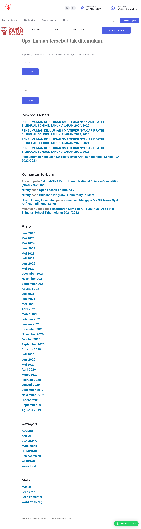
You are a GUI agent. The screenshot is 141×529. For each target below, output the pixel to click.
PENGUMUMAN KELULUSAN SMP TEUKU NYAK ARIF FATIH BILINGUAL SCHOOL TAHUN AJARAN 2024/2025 (63, 123)
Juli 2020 (28, 354)
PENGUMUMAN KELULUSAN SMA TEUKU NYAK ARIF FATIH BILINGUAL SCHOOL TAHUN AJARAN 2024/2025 (63, 132)
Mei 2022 (28, 268)
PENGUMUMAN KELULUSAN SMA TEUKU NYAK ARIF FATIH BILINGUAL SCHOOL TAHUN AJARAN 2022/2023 (63, 150)
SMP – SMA (78, 29)
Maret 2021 (29, 314)
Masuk (26, 487)
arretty (26, 190)
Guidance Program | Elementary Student (66, 195)
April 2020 (29, 369)
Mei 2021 (28, 304)
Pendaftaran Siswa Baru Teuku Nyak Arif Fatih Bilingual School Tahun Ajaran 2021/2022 (68, 210)
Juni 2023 (28, 248)
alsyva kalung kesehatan (39, 200)
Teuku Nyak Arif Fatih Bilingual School (35, 518)
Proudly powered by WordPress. (60, 518)
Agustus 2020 (31, 349)
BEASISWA (29, 441)
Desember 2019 (32, 390)
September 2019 (33, 405)
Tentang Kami (10, 20)
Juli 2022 (28, 258)
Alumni (66, 20)
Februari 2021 (31, 319)
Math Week (29, 446)
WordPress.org (32, 502)
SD (56, 29)
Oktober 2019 (31, 400)
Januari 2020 (31, 385)
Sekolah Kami (49, 20)
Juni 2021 (28, 299)
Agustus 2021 (31, 289)
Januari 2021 (31, 324)
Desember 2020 (32, 329)
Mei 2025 (28, 238)
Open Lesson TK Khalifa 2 (57, 190)
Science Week (31, 456)
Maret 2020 (29, 375)
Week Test (29, 466)
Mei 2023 (28, 253)
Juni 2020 (28, 359)
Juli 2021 (28, 294)
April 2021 (29, 309)
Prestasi (36, 29)
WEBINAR (28, 461)
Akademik (30, 20)
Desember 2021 (32, 273)
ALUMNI (27, 431)
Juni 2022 (28, 263)
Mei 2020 (28, 364)
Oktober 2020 (31, 339)
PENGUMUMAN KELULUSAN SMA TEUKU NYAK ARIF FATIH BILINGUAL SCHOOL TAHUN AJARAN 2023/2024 (63, 141)
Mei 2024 (28, 243)
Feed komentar (32, 497)
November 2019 (33, 395)
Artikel (26, 436)
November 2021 (33, 279)
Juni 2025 (28, 233)
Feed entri (28, 492)
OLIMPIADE (30, 451)
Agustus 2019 (31, 410)
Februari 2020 (31, 380)
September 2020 (33, 344)
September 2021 (33, 284)
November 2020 (33, 334)
